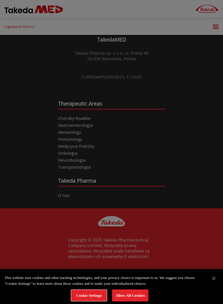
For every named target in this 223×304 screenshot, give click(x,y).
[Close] (213, 279)
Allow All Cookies (130, 296)
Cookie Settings (89, 296)
